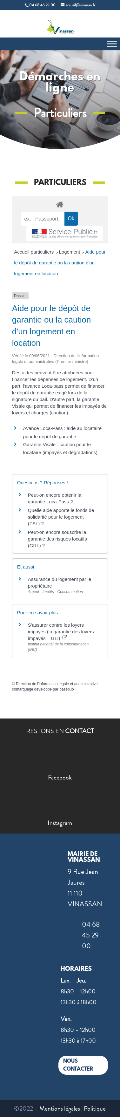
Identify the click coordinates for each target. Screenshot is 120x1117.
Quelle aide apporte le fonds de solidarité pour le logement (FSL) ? (61, 516)
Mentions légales (59, 1108)
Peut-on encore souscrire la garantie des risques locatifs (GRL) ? (57, 538)
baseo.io (66, 689)
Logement (70, 252)
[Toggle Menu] (112, 44)
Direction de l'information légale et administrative (57, 684)
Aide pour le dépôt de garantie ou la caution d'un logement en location (59, 262)
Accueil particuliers (34, 252)
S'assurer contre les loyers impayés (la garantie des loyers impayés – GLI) (61, 631)
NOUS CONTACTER (78, 1065)
